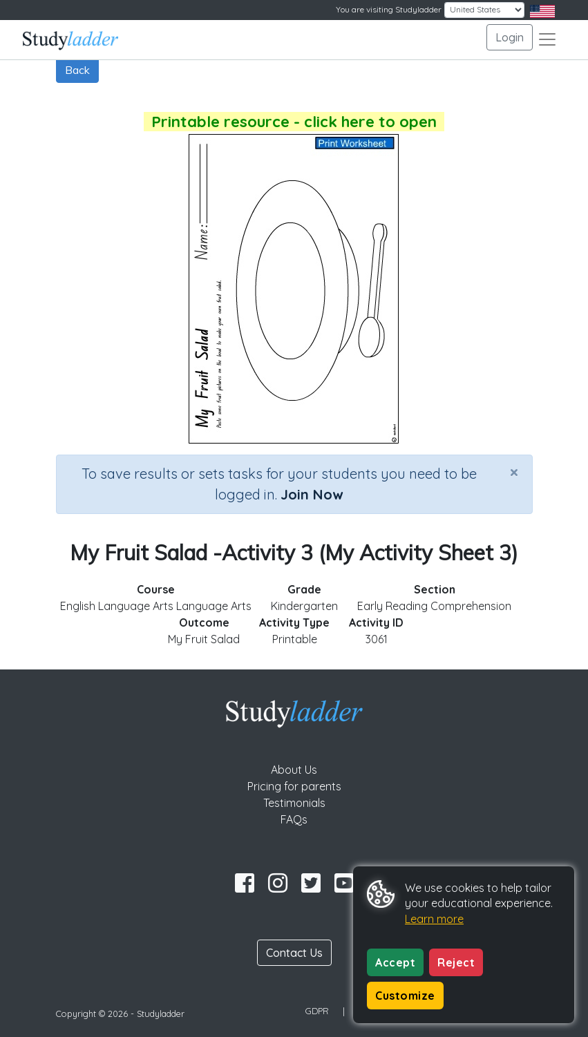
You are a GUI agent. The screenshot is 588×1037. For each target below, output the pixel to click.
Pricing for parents (294, 786)
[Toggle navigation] (547, 39)
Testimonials (294, 803)
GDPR (317, 1010)
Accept (395, 962)
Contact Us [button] (294, 953)
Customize (405, 995)
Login (509, 37)
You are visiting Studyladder (389, 9)
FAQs (294, 819)
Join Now (312, 494)
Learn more (434, 919)
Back (77, 70)
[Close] (514, 471)
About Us (294, 770)
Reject (456, 962)
